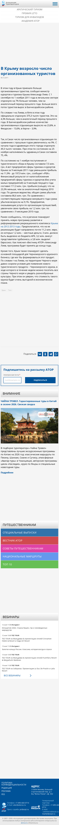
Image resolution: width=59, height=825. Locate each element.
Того (9, 290)
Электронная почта (11, 375)
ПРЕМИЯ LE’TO (29, 13)
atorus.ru (24, 823)
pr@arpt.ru (24, 809)
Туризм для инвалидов (29, 17)
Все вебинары (12, 675)
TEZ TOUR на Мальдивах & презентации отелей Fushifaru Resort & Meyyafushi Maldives (29, 659)
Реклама (6, 791)
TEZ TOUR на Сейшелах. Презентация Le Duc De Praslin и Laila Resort (28, 669)
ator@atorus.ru (19, 805)
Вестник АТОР (12, 540)
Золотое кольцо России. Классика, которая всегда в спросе (27, 649)
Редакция (6, 788)
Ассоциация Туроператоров (12, 3)
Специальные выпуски (19, 532)
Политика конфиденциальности (13, 783)
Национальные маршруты (22, 556)
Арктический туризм (29, 9)
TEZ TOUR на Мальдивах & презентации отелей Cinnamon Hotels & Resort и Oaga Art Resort (27, 639)
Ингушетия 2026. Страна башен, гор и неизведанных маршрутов (24, 629)
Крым (4, 290)
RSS (3, 794)
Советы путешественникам (23, 548)
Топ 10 (7, 564)
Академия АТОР (31, 20)
